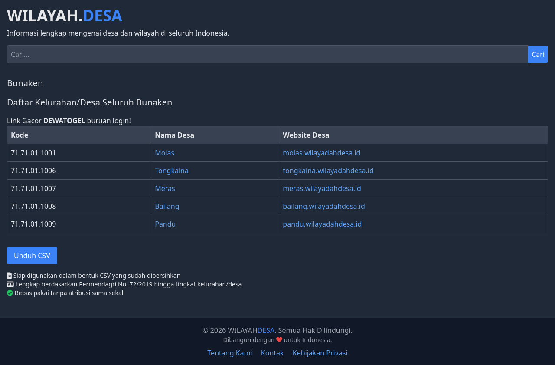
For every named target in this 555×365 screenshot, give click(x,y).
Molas (164, 153)
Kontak (272, 353)
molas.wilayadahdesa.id (321, 153)
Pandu (165, 224)
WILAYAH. (64, 15)
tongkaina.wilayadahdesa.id (328, 170)
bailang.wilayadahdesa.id (324, 206)
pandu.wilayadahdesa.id (322, 224)
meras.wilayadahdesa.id (322, 188)
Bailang (167, 206)
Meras (165, 188)
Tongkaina (172, 170)
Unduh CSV (32, 255)
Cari (538, 54)
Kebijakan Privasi (320, 353)
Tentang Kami (229, 353)
